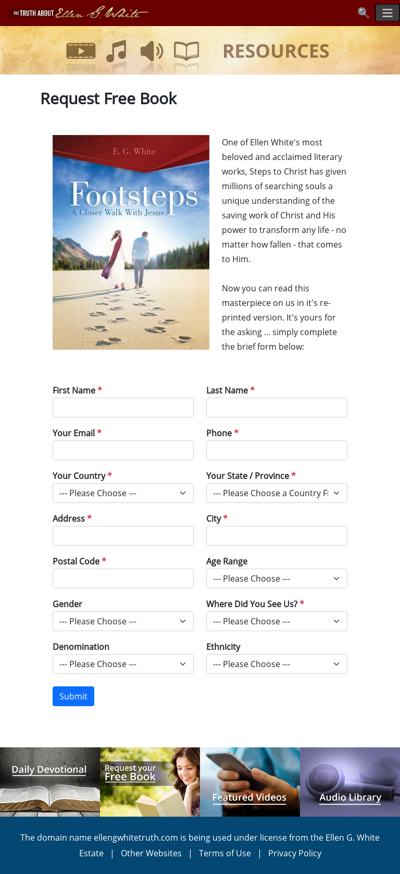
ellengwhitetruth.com (136, 837)
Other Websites (151, 853)
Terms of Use (225, 853)
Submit (73, 696)
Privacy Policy (294, 853)
